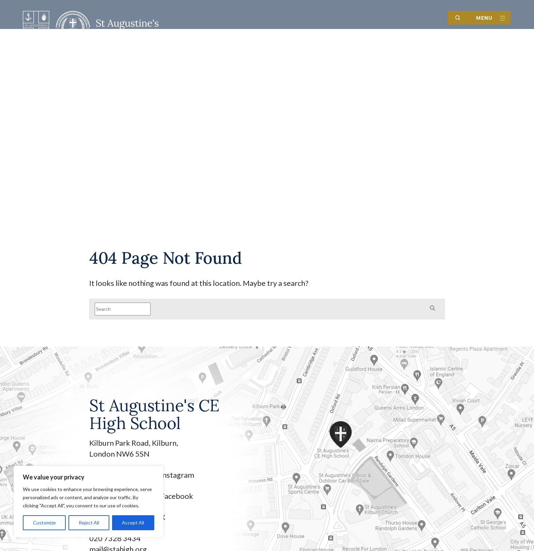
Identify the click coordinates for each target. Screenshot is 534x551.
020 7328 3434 (115, 538)
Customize (44, 522)
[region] (88, 501)
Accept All (133, 522)
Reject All (89, 522)
